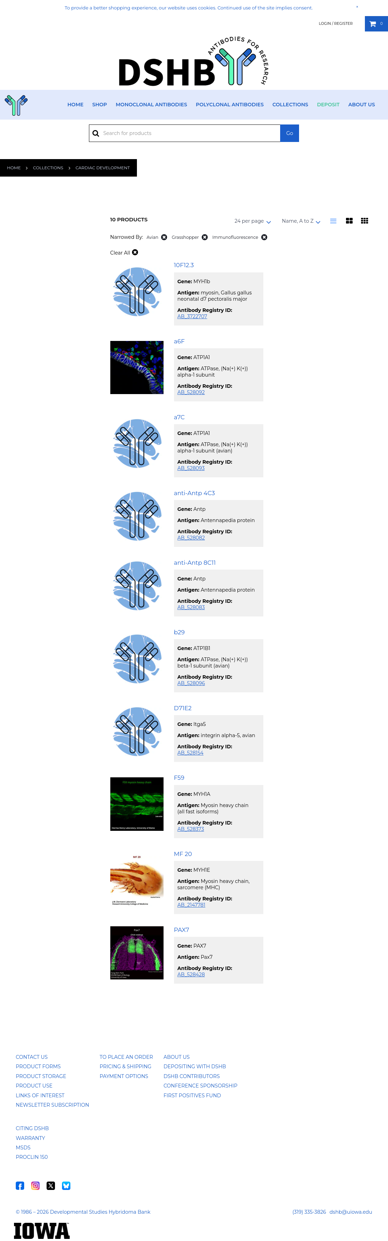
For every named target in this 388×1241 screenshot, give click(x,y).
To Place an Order (126, 1057)
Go (289, 133)
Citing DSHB (32, 1128)
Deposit (328, 104)
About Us (361, 104)
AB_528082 (191, 538)
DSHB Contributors (192, 1076)
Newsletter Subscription (52, 1105)
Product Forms (38, 1066)
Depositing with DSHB (195, 1066)
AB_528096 (191, 683)
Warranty (30, 1138)
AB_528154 (191, 753)
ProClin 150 (32, 1157)
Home (76, 104)
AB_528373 (191, 829)
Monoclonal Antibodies (151, 104)
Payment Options (124, 1076)
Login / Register (336, 23)
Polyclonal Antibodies (230, 104)
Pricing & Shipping (126, 1066)
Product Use (34, 1086)
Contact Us (32, 1057)
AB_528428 (191, 974)
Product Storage (41, 1076)
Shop (99, 104)
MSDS (23, 1147)
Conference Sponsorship (200, 1086)
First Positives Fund (192, 1095)
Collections (290, 104)
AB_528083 (191, 607)
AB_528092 (191, 392)
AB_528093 (191, 468)
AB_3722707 (192, 316)
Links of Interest (40, 1095)
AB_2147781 (192, 905)
